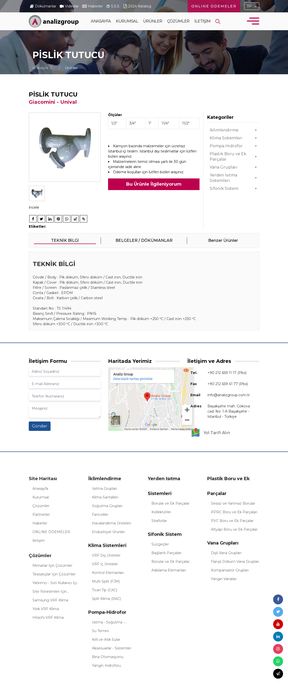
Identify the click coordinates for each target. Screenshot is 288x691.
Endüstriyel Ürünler (108, 532)
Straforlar (159, 520)
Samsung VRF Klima (50, 600)
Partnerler (41, 514)
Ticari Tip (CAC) (104, 590)
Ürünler (152, 30)
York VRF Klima (45, 609)
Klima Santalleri (105, 497)
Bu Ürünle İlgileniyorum (153, 184)
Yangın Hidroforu (106, 665)
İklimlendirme (224, 130)
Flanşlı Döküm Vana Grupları (235, 561)
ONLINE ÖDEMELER (213, 6)
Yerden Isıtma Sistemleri (223, 178)
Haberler (39, 523)
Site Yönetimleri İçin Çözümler (49, 592)
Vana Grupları (223, 167)
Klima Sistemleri (226, 138)
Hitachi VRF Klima (48, 617)
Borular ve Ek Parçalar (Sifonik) (170, 562)
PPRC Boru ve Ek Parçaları (234, 512)
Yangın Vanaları (224, 579)
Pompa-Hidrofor (226, 146)
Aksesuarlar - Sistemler (111, 648)
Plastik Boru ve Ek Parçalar (228, 156)
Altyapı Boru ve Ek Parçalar (234, 529)
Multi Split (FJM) (106, 581)
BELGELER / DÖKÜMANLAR (144, 240)
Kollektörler (161, 512)
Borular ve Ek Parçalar (170, 503)
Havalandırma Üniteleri (111, 523)
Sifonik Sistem (224, 188)
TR (249, 6)
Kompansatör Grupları (230, 570)
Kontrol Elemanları (108, 572)
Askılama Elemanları (168, 570)
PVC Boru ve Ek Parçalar (232, 520)
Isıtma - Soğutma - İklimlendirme (108, 623)
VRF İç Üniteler (105, 564)
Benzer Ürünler (223, 240)
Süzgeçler (160, 544)
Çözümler (178, 30)
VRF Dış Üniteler (106, 555)
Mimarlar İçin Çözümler (52, 565)
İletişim (202, 21)
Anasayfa (101, 21)
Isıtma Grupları (104, 488)
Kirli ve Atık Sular (106, 639)
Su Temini (100, 631)
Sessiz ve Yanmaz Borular (233, 503)
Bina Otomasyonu (107, 657)
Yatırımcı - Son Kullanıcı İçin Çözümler (55, 584)
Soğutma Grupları (107, 506)
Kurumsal (127, 30)
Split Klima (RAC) (106, 598)
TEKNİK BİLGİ (65, 240)
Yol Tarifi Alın (210, 433)
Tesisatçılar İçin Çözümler (54, 574)
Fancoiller (100, 514)
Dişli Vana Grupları (226, 553)
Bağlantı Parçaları (166, 553)
